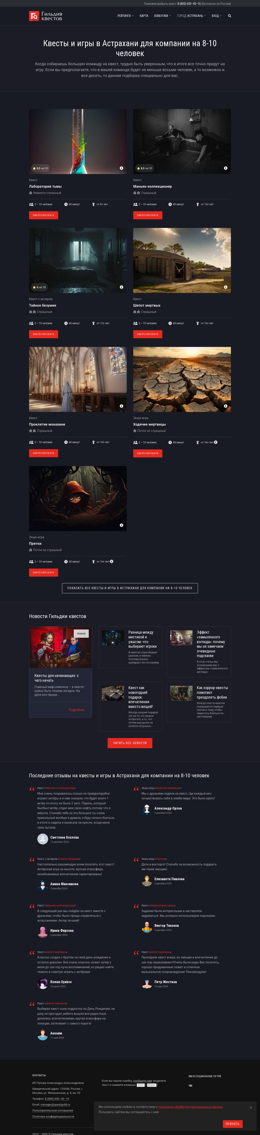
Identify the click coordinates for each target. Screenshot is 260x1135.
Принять (233, 1124)
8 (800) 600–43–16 (189, 3)
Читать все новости (130, 743)
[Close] (251, 1107)
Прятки (35, 543)
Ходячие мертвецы (149, 424)
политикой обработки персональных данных (190, 1107)
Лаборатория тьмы (45, 186)
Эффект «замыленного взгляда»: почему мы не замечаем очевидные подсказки (211, 644)
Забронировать (43, 215)
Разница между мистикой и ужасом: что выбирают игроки (142, 639)
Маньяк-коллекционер (152, 186)
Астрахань (191, 16)
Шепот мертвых (147, 305)
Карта (144, 16)
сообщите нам (142, 1080)
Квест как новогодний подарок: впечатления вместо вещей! (140, 697)
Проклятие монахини (47, 424)
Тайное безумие (42, 305)
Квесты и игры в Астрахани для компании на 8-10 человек (129, 588)
